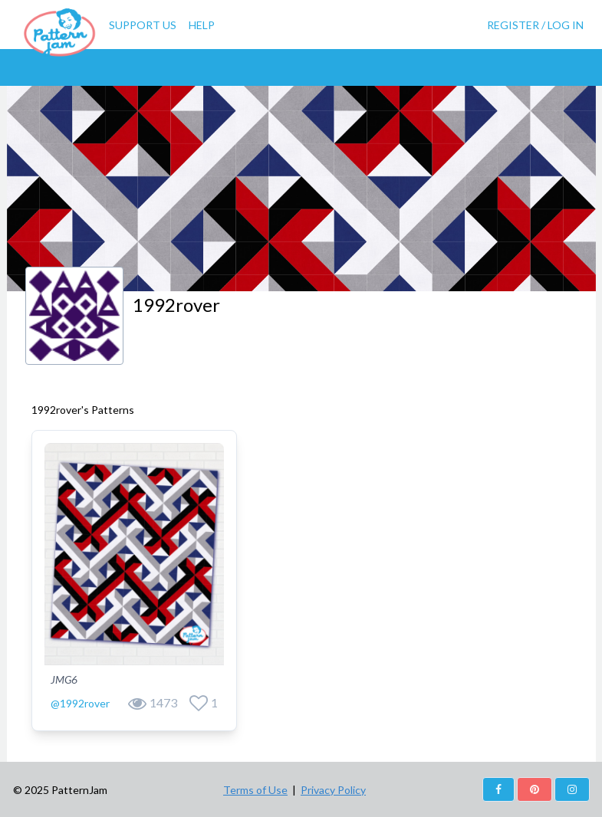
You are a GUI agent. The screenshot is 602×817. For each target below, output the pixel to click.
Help (202, 24)
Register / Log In (535, 24)
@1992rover (80, 703)
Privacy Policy (333, 789)
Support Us (142, 24)
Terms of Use (255, 789)
